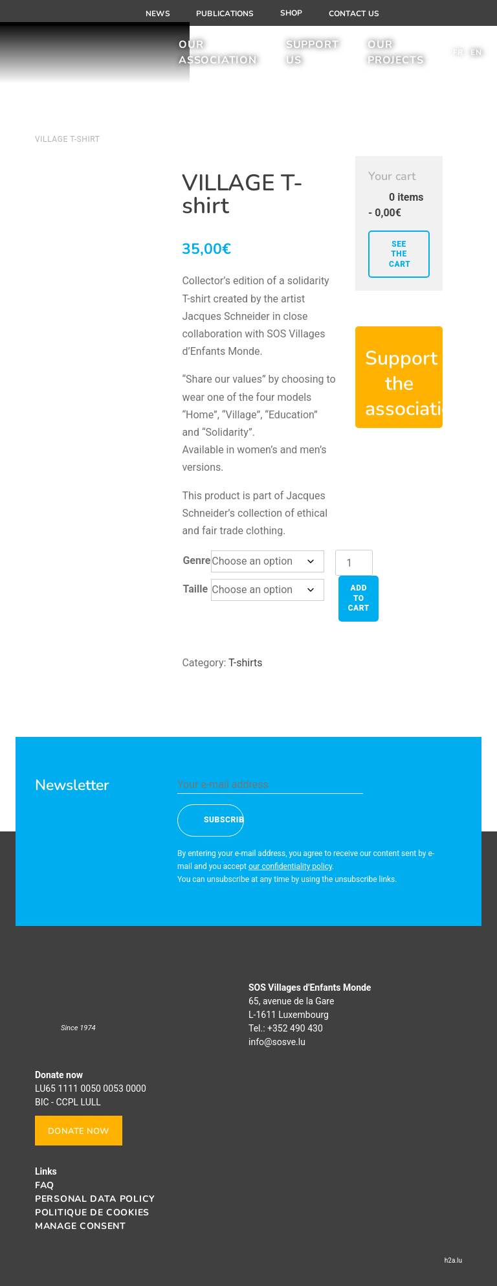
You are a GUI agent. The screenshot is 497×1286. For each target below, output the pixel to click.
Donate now (78, 1131)
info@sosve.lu (276, 1042)
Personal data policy (95, 1199)
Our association (218, 57)
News (158, 13)
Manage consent (80, 1226)
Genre (196, 560)
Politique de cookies (92, 1212)
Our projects (395, 57)
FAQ (44, 1185)
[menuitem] (458, 57)
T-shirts (245, 663)
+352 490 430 (295, 1028)
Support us (312, 57)
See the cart (399, 254)
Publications (225, 13)
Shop (291, 13)
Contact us (354, 13)
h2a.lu (453, 1260)
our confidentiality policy (290, 866)
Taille (195, 589)
